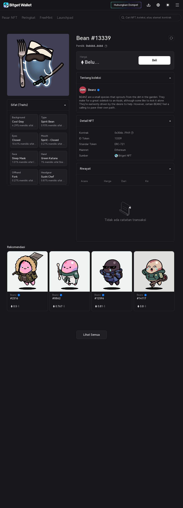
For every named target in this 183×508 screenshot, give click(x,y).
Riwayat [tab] (125, 168)
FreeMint (46, 17)
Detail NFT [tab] (125, 121)
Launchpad (65, 17)
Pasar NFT (9, 17)
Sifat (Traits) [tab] (38, 105)
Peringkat (28, 17)
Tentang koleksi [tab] (125, 78)
